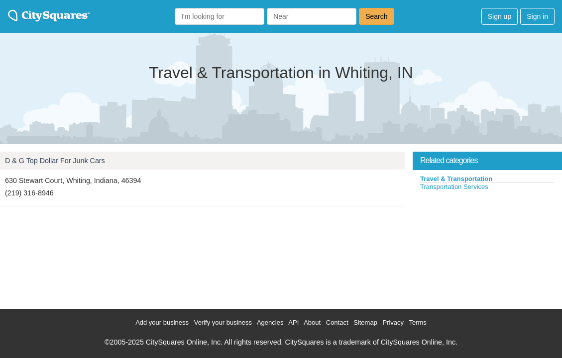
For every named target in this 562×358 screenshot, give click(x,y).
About (312, 322)
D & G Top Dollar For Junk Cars (55, 161)
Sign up (499, 16)
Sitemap (365, 322)
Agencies (270, 322)
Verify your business (223, 322)
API (293, 322)
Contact (337, 322)
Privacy (393, 322)
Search (376, 16)
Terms (417, 322)
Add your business (162, 322)
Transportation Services (454, 186)
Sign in (537, 16)
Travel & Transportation (456, 178)
